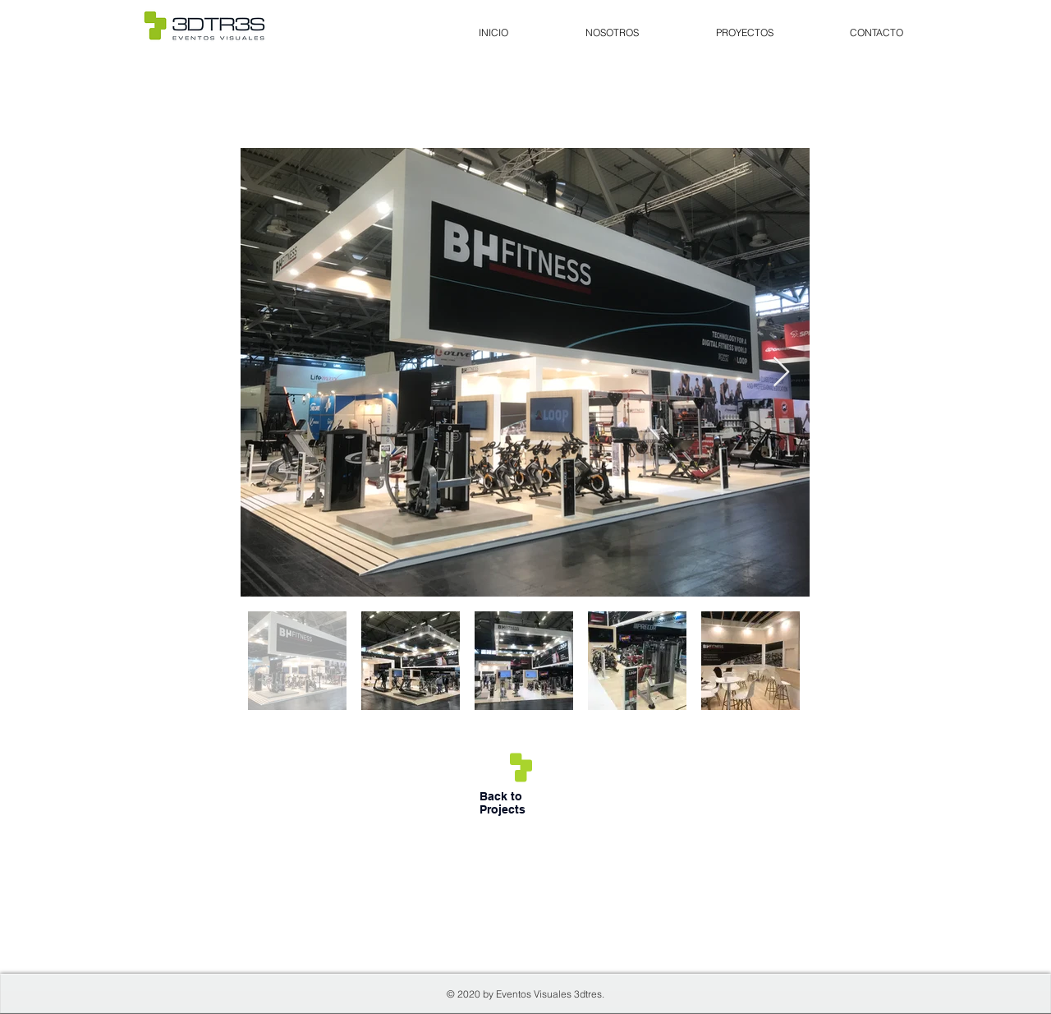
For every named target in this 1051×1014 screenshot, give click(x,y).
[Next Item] (781, 373)
